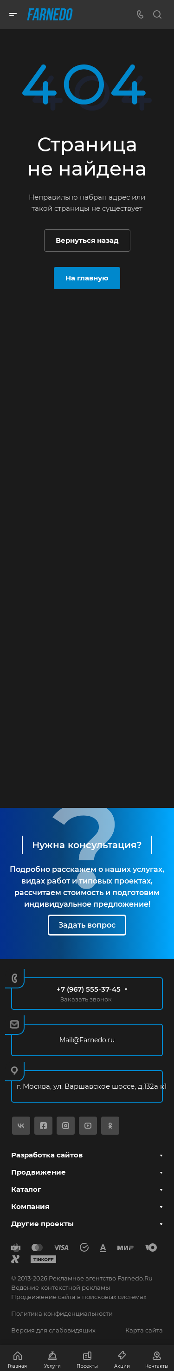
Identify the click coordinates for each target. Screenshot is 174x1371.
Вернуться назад (87, 240)
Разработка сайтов (47, 1154)
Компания (30, 1206)
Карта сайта (144, 1330)
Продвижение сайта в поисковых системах (79, 1296)
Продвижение (38, 1172)
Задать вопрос (87, 925)
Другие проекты (42, 1223)
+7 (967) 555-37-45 (89, 989)
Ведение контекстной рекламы (60, 1287)
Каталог (26, 1189)
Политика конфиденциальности (62, 1313)
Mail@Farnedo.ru (87, 1040)
